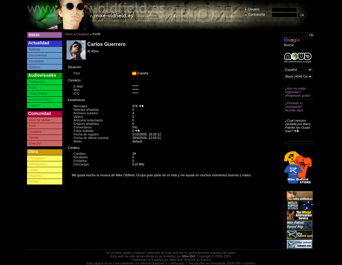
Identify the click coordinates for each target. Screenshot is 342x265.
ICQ (76, 93)
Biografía (35, 175)
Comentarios (82, 127)
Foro (32, 126)
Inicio (34, 34)
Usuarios (35, 131)
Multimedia (36, 81)
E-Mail (78, 86)
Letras (33, 170)
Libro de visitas (39, 120)
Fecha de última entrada (90, 138)
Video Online (38, 93)
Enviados (80, 160)
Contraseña (256, 14)
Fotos (33, 87)
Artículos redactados (88, 120)
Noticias (34, 49)
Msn (76, 90)
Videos (78, 116)
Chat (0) (35, 143)
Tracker (34, 105)
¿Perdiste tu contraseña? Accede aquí (294, 106)
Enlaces (34, 67)
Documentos (38, 55)
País (76, 73)
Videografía (37, 164)
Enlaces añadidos (86, 123)
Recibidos (80, 157)
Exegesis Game (40, 99)
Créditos (79, 153)
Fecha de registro (86, 134)
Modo (77, 141)
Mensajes (80, 106)
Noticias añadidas (86, 109)
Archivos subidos (85, 113)
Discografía (37, 158)
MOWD (34, 181)
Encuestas (36, 61)
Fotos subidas (83, 130)
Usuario (253, 9)
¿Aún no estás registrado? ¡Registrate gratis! (298, 92)
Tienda (33, 137)
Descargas (81, 164)
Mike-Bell (188, 256)
